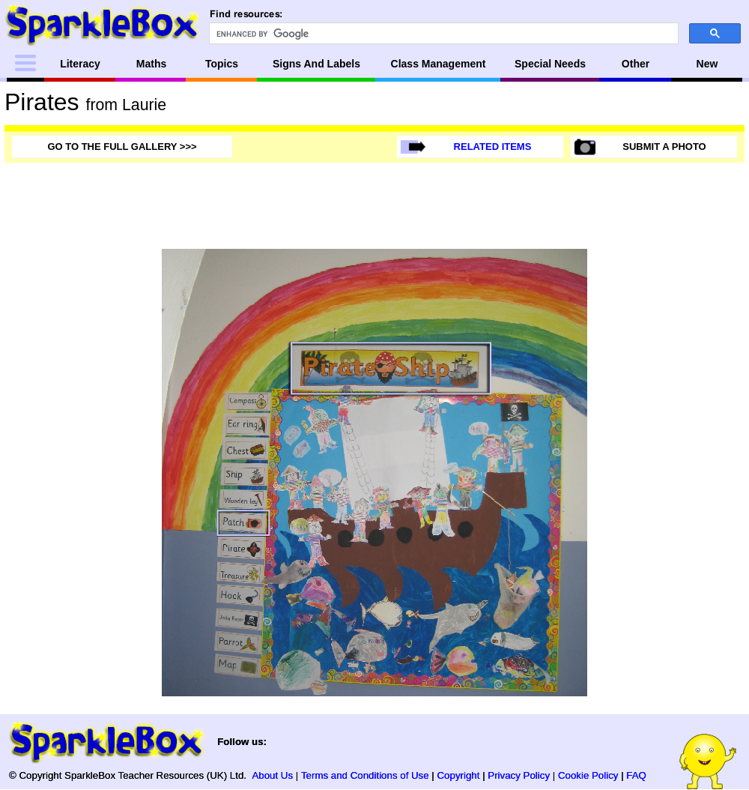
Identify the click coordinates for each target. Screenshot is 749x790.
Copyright (458, 775)
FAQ (636, 775)
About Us (272, 775)
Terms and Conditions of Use (365, 775)
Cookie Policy (588, 775)
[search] (442, 33)
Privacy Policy (519, 775)
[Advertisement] (685, 474)
